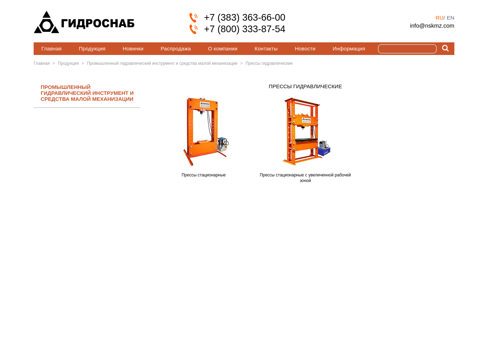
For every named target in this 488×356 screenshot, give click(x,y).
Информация (349, 48)
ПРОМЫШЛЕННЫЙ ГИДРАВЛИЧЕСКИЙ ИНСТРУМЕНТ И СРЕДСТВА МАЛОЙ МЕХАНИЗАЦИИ (87, 93)
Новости (305, 48)
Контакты (266, 48)
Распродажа (176, 48)
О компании (223, 48)
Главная (51, 48)
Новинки (133, 48)
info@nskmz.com (432, 25)
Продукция (92, 48)
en (450, 18)
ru (439, 18)
